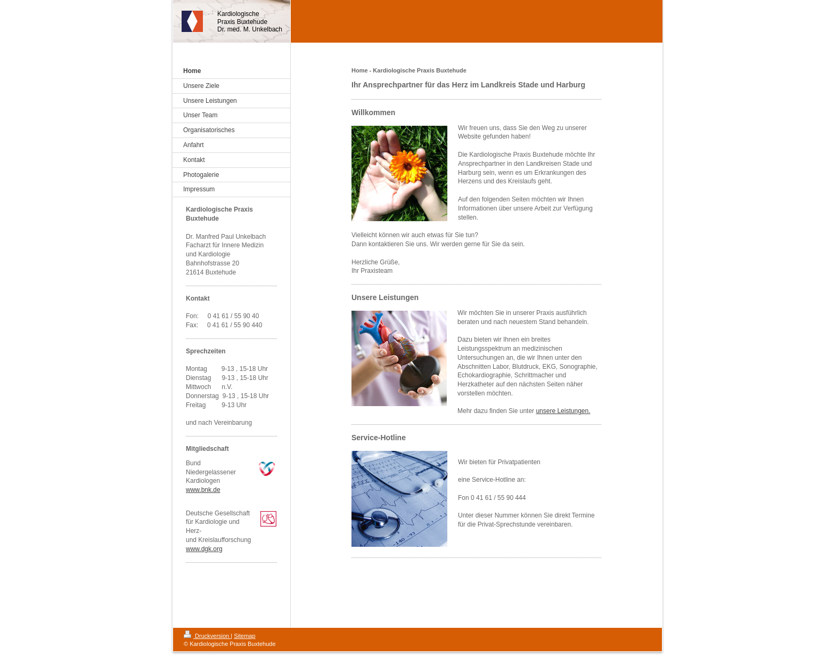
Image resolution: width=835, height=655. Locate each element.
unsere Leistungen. (563, 411)
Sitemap (244, 636)
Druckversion (207, 636)
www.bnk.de (203, 490)
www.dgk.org (204, 549)
